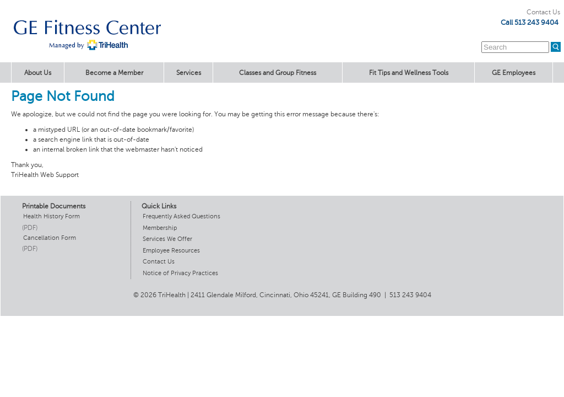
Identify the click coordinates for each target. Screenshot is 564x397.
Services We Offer (167, 239)
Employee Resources (171, 250)
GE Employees (513, 73)
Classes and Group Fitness (277, 73)
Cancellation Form (49, 238)
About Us (37, 73)
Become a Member (114, 73)
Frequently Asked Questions (181, 216)
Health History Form (51, 216)
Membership (160, 228)
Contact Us (543, 12)
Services (188, 73)
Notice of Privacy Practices (180, 273)
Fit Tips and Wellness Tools (408, 73)
